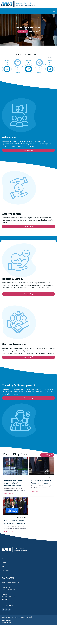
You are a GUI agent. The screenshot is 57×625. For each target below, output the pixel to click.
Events (4, 562)
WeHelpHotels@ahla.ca (12, 582)
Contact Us (28, 226)
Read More (28, 398)
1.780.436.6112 (6, 588)
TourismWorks (6, 570)
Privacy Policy (6, 620)
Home (3, 559)
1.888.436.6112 (11, 590)
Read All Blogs (46, 455)
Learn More (33, 31)
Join (3, 566)
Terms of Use (6, 623)
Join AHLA (21, 31)
